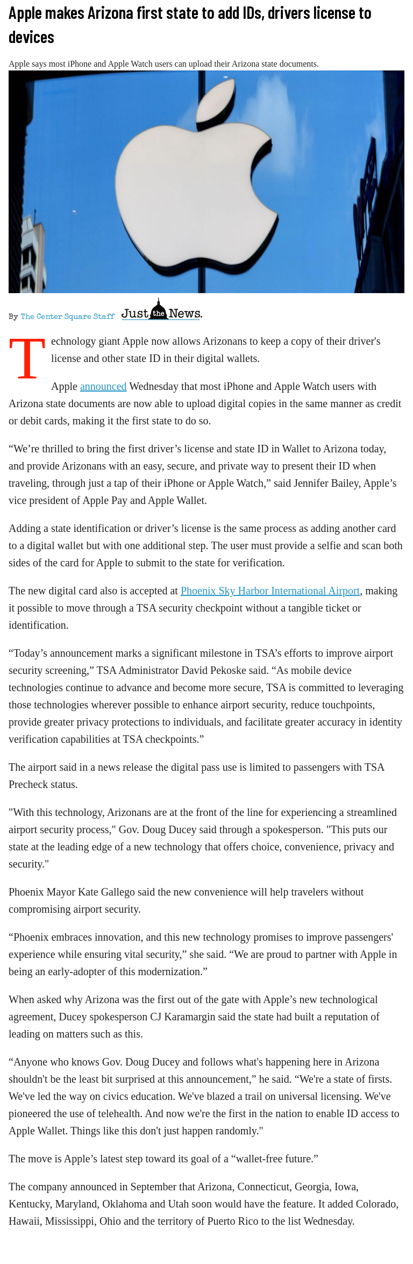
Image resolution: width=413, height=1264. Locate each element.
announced (103, 386)
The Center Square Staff (67, 317)
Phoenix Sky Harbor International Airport (270, 591)
